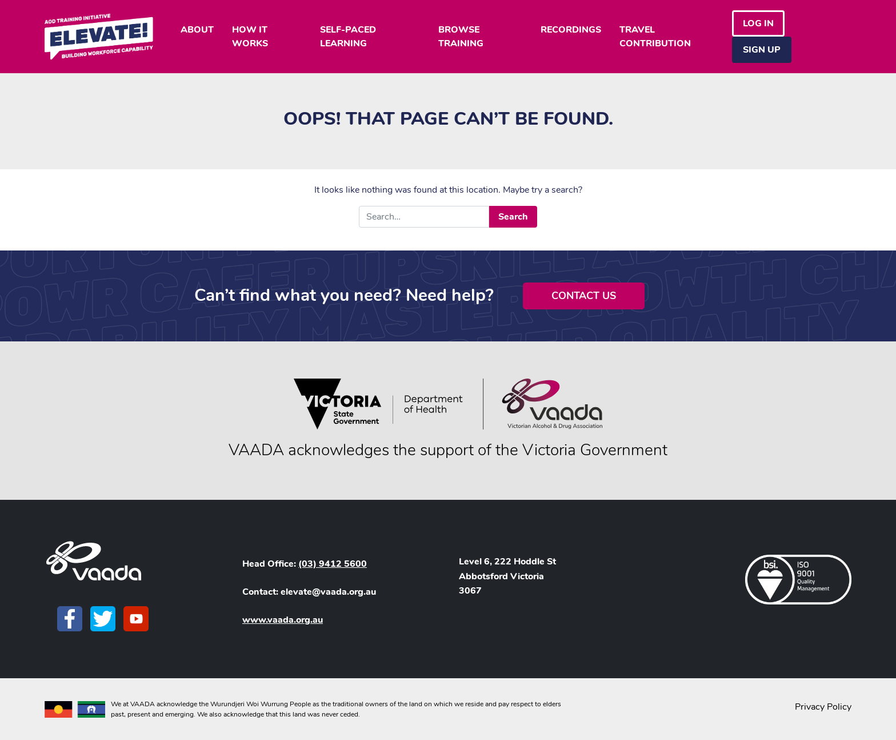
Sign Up (762, 49)
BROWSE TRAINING (460, 36)
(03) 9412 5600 (332, 564)
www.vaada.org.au (282, 620)
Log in (758, 23)
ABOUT (197, 29)
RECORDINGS (571, 29)
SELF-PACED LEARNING (348, 36)
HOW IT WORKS (250, 36)
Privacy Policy (823, 707)
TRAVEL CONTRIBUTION (655, 36)
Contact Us (583, 296)
